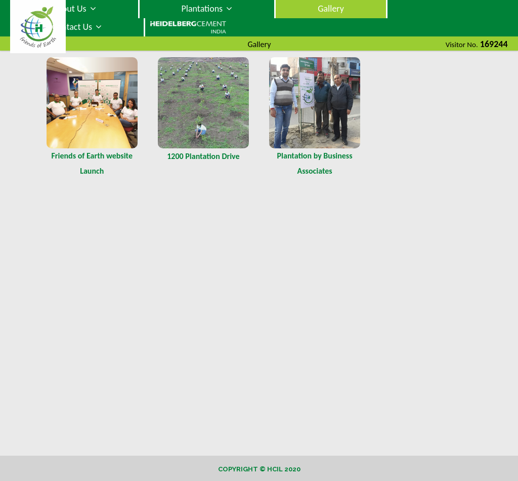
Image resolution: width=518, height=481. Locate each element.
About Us (74, 8)
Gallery (331, 8)
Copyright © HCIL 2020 (259, 469)
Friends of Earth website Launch (92, 163)
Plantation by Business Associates (315, 163)
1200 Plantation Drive (203, 156)
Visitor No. (462, 44)
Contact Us (77, 26)
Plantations (207, 8)
